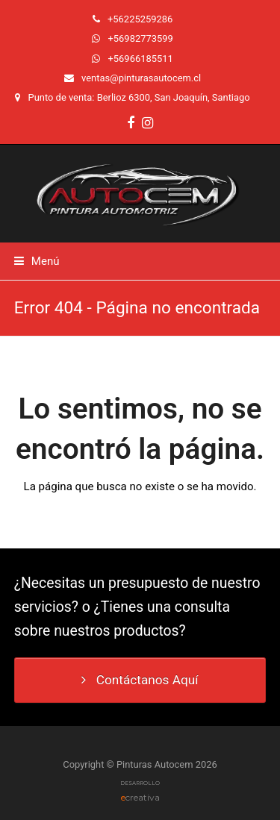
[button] (37, 261)
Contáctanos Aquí (139, 679)
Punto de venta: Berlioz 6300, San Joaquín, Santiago (139, 97)
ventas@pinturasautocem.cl (141, 78)
